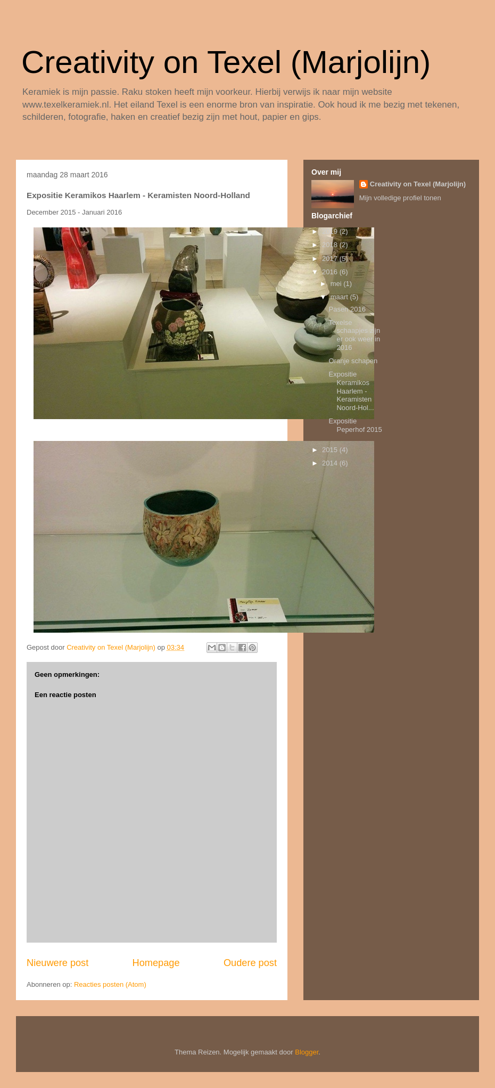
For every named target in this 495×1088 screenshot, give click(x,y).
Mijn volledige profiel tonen (400, 198)
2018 (331, 245)
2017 (331, 259)
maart (340, 297)
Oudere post (250, 963)
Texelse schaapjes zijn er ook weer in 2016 (354, 334)
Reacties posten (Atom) (110, 984)
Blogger (306, 1052)
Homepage (156, 963)
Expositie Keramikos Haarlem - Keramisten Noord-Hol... (351, 390)
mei (337, 284)
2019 (331, 231)
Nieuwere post (57, 963)
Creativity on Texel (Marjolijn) (226, 62)
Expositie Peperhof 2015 (355, 425)
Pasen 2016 (346, 309)
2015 (331, 450)
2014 (331, 463)
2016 (331, 272)
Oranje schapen (352, 361)
